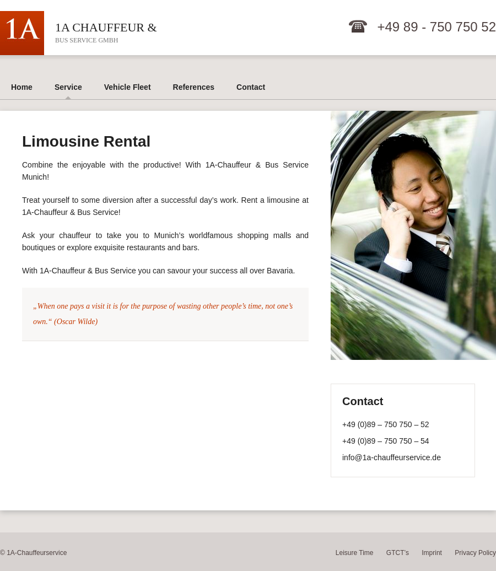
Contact (250, 87)
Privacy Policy (475, 553)
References (194, 87)
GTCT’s (397, 553)
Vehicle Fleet (127, 87)
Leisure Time (355, 553)
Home (22, 87)
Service (68, 87)
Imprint (432, 553)
